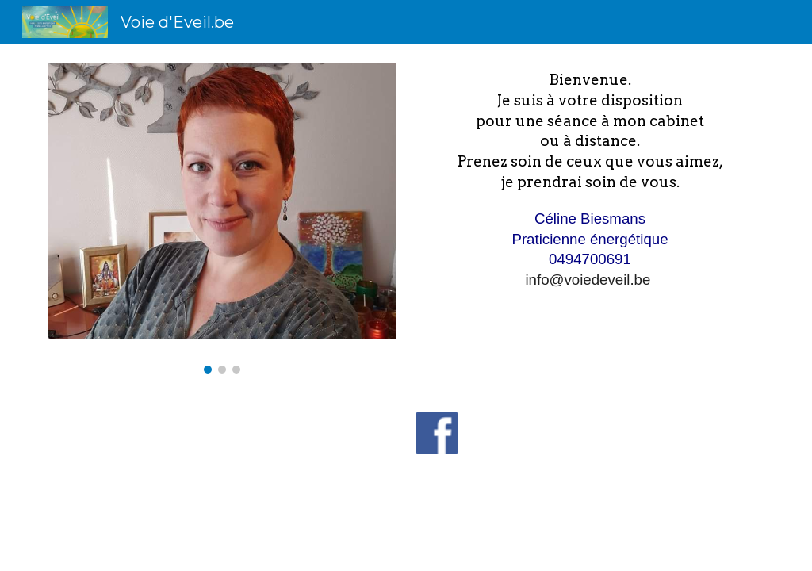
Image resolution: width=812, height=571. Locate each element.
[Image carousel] (222, 218)
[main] (590, 180)
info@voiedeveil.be (587, 279)
